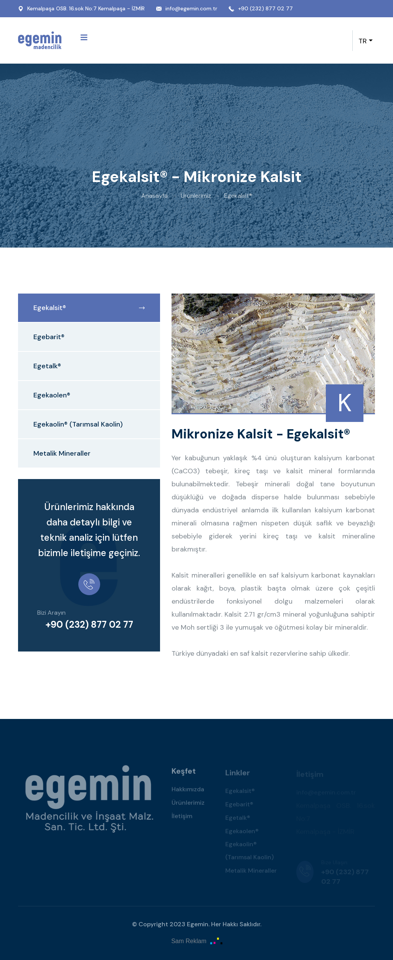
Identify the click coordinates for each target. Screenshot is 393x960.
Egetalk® (47, 366)
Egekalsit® (89, 307)
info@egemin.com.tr (191, 8)
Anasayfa (154, 196)
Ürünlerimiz (196, 196)
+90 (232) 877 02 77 (265, 8)
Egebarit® (48, 336)
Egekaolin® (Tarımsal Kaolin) (78, 424)
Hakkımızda (188, 791)
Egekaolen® (51, 395)
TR (362, 41)
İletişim (182, 818)
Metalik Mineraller (62, 453)
